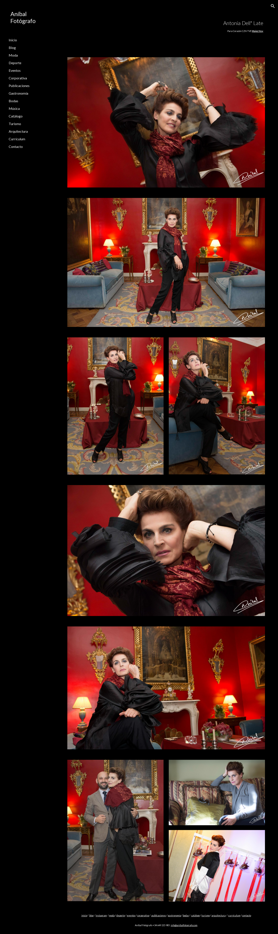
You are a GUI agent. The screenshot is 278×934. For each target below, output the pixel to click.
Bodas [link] (13, 101)
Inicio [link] (13, 40)
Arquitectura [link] (18, 131)
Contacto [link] (16, 146)
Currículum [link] (17, 139)
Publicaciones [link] (19, 86)
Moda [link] (13, 55)
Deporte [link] (15, 63)
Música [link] (14, 108)
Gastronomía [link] (18, 93)
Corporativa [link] (18, 78)
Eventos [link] (15, 70)
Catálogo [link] (16, 116)
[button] (273, 6)
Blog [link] (12, 47)
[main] (183, 26)
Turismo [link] (15, 124)
